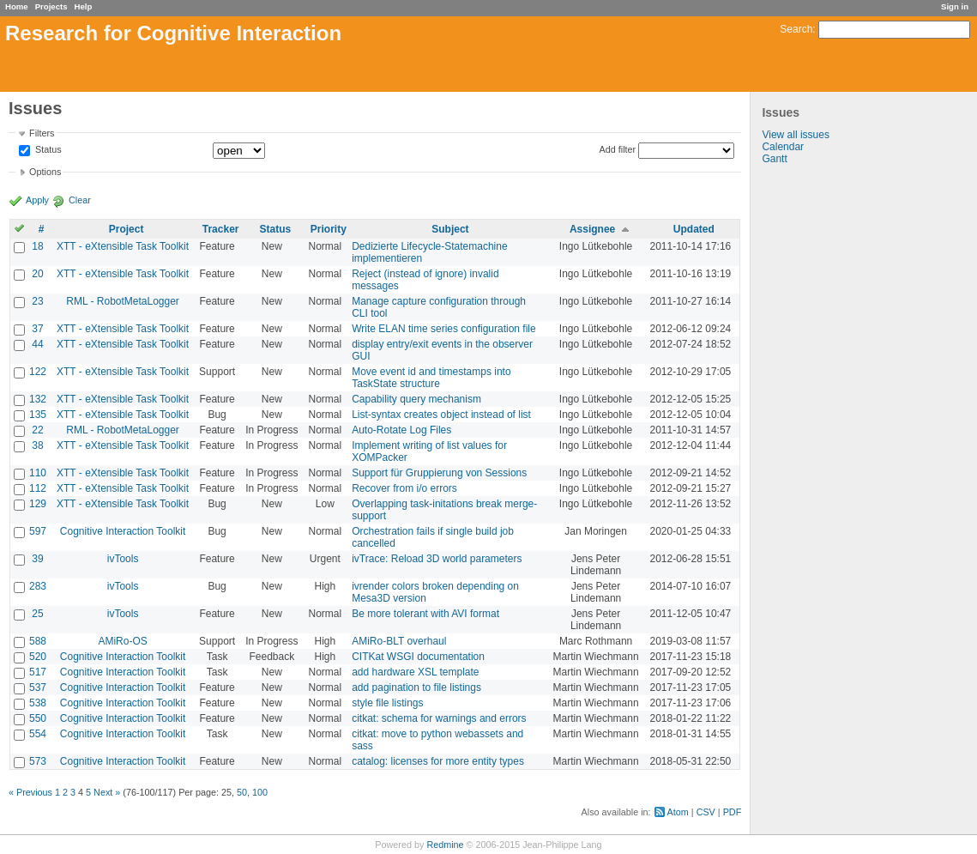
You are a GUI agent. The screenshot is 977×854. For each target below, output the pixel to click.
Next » (106, 792)
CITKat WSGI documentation (418, 657)
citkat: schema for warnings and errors (439, 718)
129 (37, 504)
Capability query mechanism (416, 399)
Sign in (954, 6)
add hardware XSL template (415, 672)
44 (37, 344)
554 (37, 734)
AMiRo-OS (122, 641)
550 (37, 718)
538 (37, 703)
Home (16, 6)
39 (37, 559)
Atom (678, 812)
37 (37, 329)
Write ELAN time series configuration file (444, 329)
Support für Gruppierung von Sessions (439, 473)
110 (37, 473)
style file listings (387, 703)
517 (37, 672)
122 (37, 372)
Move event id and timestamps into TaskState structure (431, 378)
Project (126, 229)
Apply (37, 200)
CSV (706, 812)
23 (37, 301)
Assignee (592, 229)
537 (37, 687)
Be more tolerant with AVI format (425, 614)
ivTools (123, 559)
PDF (732, 812)
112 (37, 488)
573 (37, 761)
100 (260, 792)
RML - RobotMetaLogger (122, 301)
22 (37, 430)
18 (37, 246)
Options (45, 172)
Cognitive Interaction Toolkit (123, 531)
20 (37, 274)
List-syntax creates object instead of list (441, 415)
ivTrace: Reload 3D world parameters (437, 559)
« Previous (30, 792)
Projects (51, 6)
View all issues (795, 135)
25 (37, 614)
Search (796, 29)
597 (37, 531)
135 (37, 415)
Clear (80, 200)
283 (37, 586)
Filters (41, 133)
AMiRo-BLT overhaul (399, 641)
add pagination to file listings (416, 687)
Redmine (444, 844)
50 (242, 792)
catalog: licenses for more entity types (438, 761)
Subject (449, 229)
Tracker (220, 229)
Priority (329, 229)
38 (37, 445)
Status (47, 150)
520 (37, 657)
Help (84, 6)
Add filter (618, 149)
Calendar (783, 147)
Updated (694, 229)
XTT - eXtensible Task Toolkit (123, 246)
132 (37, 399)
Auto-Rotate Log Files (401, 430)
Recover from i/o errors (404, 488)
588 (37, 641)
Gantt (774, 159)
